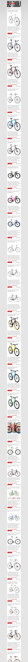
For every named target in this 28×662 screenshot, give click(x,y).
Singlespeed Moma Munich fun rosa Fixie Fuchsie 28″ (14, 192)
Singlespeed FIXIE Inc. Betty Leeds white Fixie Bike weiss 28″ (14, 534)
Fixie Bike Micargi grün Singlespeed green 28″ (14, 488)
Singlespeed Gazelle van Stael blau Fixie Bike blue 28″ (13, 266)
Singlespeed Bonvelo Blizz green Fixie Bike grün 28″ (13, 394)
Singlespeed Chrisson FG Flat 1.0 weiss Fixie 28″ (13, 556)
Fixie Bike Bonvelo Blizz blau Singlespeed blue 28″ (12, 368)
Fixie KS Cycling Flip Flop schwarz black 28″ (13, 466)
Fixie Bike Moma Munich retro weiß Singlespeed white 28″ (14, 217)
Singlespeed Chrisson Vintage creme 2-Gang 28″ (14, 605)
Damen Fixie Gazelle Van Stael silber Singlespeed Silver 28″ (14, 241)
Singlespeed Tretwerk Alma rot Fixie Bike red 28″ (14, 63)
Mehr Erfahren (18, 33)
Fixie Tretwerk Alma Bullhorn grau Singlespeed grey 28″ (13, 37)
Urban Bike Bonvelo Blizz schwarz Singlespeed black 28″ (13, 315)
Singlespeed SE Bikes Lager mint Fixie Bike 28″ (13, 445)
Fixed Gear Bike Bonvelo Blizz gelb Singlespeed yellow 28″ (13, 341)
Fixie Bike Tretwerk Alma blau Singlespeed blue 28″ (13, 116)
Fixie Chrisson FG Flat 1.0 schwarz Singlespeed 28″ (13, 142)
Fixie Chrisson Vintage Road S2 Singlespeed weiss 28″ (13, 90)
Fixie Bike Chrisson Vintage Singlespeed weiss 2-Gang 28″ (13, 583)
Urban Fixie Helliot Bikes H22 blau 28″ (13, 511)
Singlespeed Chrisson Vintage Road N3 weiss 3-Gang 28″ (14, 653)
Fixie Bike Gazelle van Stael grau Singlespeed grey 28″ (13, 291)
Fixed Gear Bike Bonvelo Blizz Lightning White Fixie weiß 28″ (13, 11)
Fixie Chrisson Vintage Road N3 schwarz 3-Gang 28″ (13, 627)
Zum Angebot (10, 33)
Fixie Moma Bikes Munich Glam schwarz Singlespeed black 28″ (13, 167)
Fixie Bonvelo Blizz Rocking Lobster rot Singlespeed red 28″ (14, 421)
